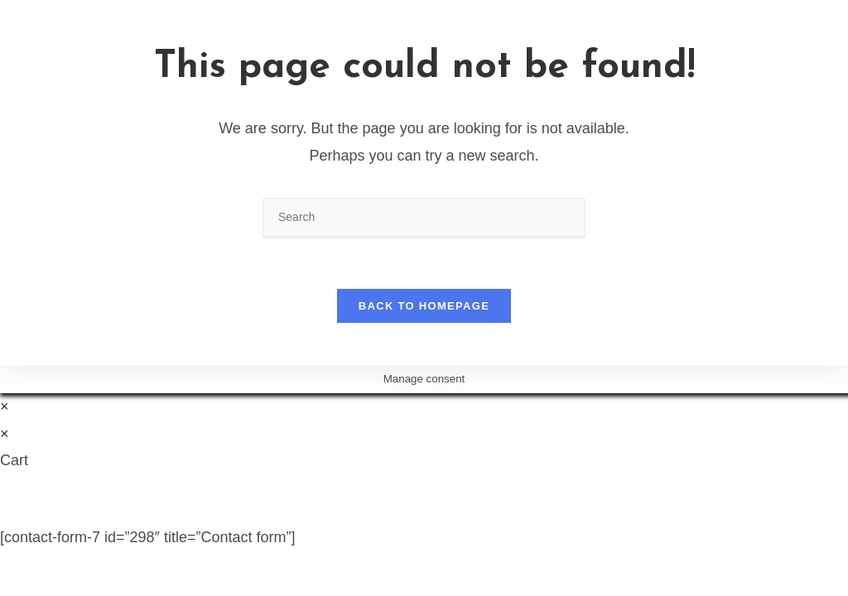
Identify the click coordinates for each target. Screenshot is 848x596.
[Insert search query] (424, 218)
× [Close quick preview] (4, 406)
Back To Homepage (424, 306)
